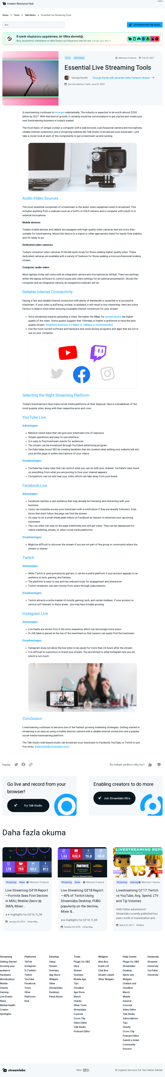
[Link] (30, 765)
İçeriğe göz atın (101, 40)
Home (5, 15)
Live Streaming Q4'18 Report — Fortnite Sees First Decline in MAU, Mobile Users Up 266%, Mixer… (26, 898)
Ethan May (33, 922)
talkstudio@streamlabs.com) (52, 746)
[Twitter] (16, 765)
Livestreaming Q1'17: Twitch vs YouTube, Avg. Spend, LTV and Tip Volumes (137, 895)
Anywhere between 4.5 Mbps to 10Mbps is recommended (79, 324)
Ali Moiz (140, 925)
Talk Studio (30, 15)
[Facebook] (23, 765)
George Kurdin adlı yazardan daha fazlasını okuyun (123, 77)
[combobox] (33, 25)
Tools (16, 15)
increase (60, 112)
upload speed (113, 316)
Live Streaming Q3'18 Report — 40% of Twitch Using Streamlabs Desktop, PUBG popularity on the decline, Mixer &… (82, 901)
